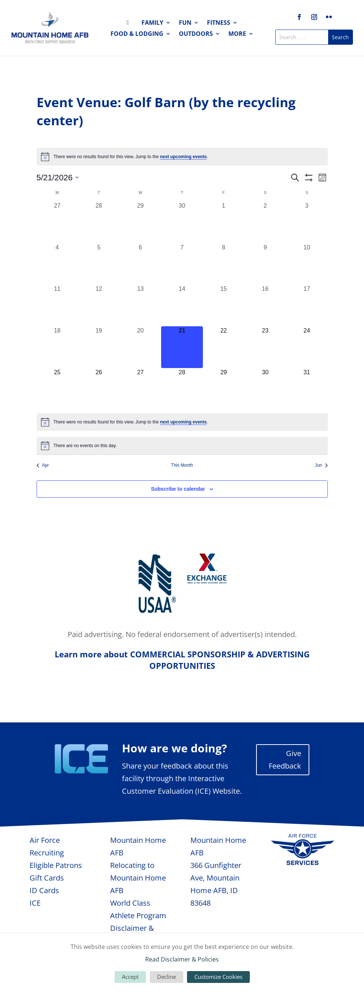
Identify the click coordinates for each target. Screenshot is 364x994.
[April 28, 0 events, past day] (99, 222)
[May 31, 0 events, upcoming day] (307, 389)
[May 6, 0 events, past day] (140, 264)
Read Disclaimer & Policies (182, 959)
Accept (130, 976)
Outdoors (196, 34)
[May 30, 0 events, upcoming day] (265, 389)
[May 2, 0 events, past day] (265, 222)
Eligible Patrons (56, 865)
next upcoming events (183, 156)
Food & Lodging (136, 34)
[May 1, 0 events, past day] (224, 222)
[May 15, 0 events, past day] (224, 305)
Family (152, 23)
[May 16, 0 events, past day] (265, 305)
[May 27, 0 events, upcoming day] (140, 389)
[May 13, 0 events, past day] (140, 305)
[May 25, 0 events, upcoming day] (57, 389)
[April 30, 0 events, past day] (182, 222)
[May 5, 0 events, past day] (99, 264)
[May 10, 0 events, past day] (307, 264)
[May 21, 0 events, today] (182, 347)
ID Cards (44, 890)
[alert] (182, 157)
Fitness (218, 23)
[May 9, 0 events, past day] (265, 264)
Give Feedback (285, 759)
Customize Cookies (218, 976)
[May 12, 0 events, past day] (99, 305)
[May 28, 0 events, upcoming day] (182, 389)
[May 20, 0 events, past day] (140, 347)
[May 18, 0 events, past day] (57, 347)
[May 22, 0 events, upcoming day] (224, 347)
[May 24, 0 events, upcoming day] (307, 347)
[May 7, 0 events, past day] (182, 264)
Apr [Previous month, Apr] (43, 465)
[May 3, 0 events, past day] (307, 222)
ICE (35, 903)
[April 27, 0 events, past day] (57, 222)
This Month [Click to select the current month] (182, 465)
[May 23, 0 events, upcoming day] (265, 347)
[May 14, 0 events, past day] (182, 305)
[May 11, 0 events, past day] (57, 305)
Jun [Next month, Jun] (321, 465)
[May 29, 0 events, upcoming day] (224, 389)
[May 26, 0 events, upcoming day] (99, 389)
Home (130, 24)
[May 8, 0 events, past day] (224, 264)
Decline (166, 976)
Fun (185, 23)
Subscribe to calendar (178, 489)
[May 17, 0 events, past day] (307, 305)
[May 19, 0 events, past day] (99, 347)
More (237, 34)
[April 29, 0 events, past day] (140, 222)
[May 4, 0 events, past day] (57, 264)
